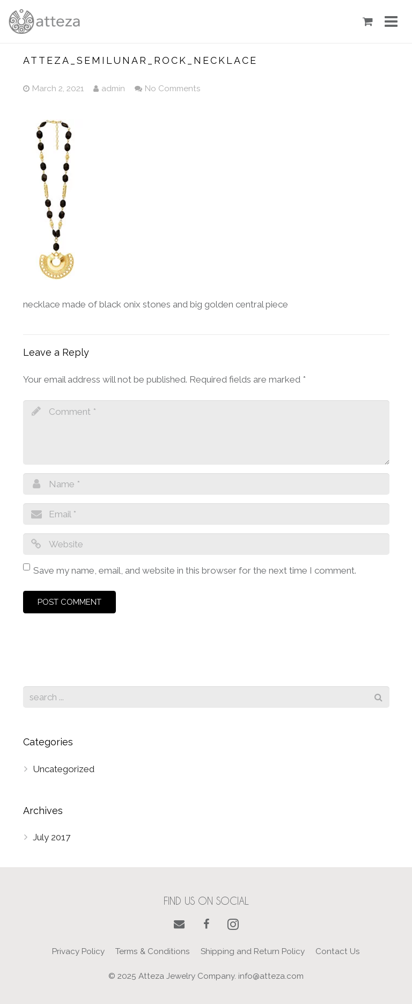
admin (113, 88)
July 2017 (51, 837)
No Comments (173, 88)
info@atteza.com (271, 976)
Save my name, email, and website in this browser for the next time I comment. (194, 570)
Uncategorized (63, 769)
